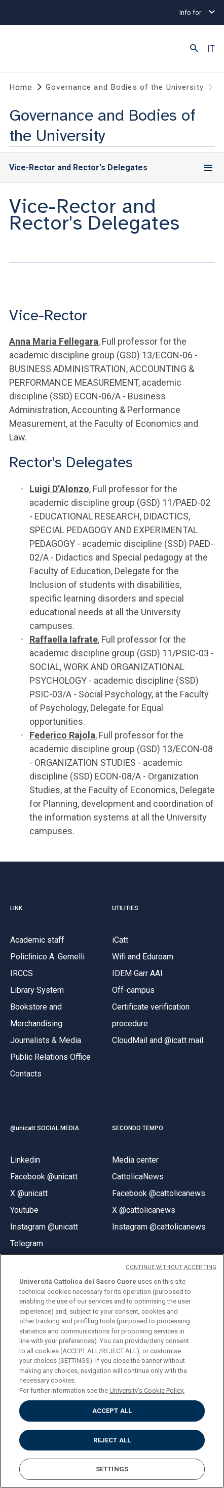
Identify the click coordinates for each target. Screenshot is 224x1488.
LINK (16, 908)
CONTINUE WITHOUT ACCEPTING (171, 1267)
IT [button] (211, 49)
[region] (112, 1371)
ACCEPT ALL (112, 1411)
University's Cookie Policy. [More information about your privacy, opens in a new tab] (146, 1390)
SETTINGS (112, 1469)
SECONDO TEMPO (137, 1128)
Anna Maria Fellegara (53, 341)
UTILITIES (125, 908)
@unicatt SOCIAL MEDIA (44, 1128)
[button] (194, 48)
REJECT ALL (112, 1440)
